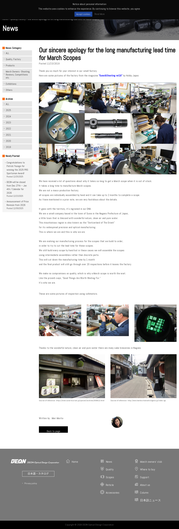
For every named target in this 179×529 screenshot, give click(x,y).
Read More (100, 14)
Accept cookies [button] (83, 14)
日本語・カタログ (38, 473)
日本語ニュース (147, 500)
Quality (107, 469)
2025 (8, 110)
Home (72, 461)
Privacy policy (30, 483)
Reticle (107, 484)
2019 (8, 147)
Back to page (53, 431)
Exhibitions (11, 84)
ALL (7, 53)
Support (141, 477)
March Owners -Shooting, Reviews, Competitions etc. (18, 74)
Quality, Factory (13, 59)
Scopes (107, 477)
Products (10, 65)
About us (142, 484)
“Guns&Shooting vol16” (110, 75)
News (106, 461)
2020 (8, 141)
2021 (8, 134)
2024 (8, 116)
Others (9, 90)
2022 (8, 128)
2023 (8, 122)
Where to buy (144, 469)
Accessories (109, 492)
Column (141, 492)
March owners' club (148, 461)
